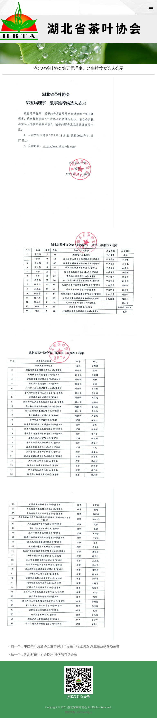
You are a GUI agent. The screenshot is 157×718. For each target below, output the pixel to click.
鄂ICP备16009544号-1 (78, 712)
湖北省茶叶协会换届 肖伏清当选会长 (50, 654)
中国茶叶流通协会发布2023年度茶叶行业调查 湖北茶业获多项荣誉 (72, 646)
